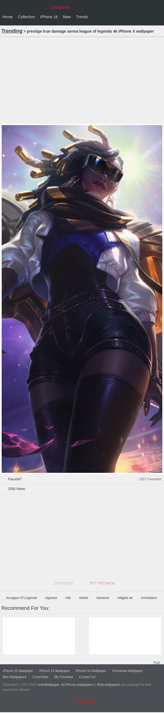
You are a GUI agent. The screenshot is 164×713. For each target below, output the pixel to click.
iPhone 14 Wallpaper (91, 671)
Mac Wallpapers (15, 677)
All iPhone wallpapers (77, 685)
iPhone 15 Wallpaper (18, 671)
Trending (11, 31)
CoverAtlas (40, 677)
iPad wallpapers (109, 685)
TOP (156, 663)
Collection (26, 17)
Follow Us (85, 701)
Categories (60, 7)
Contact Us (87, 677)
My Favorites (63, 677)
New (67, 17)
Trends (82, 17)
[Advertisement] (82, 79)
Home (7, 17)
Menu (158, 17)
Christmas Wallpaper (127, 671)
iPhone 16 (49, 17)
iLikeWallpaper (49, 685)
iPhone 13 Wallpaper (54, 671)
